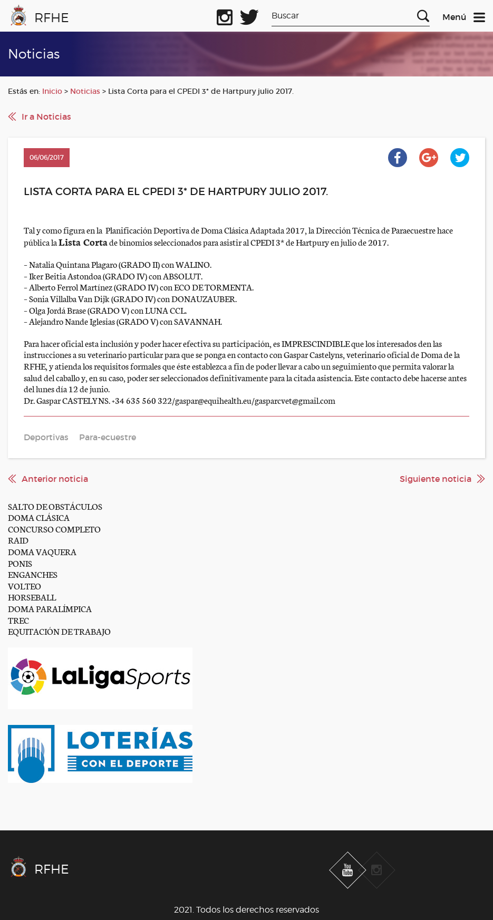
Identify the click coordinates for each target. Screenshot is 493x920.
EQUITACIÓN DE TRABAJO (59, 631)
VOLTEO (24, 585)
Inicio (52, 91)
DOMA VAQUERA (42, 551)
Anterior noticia (55, 478)
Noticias (85, 91)
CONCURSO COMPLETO (54, 528)
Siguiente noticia (435, 478)
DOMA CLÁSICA (39, 517)
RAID (18, 540)
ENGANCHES (32, 574)
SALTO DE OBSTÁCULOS (55, 506)
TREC (18, 620)
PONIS (20, 563)
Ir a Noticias (46, 116)
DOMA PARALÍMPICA (50, 608)
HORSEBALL (32, 596)
